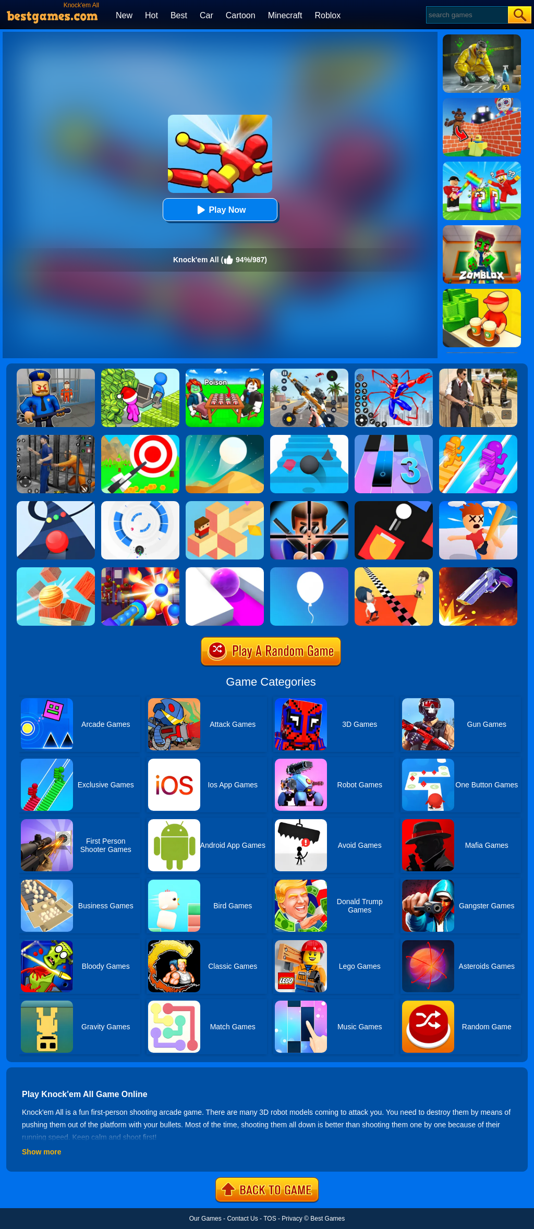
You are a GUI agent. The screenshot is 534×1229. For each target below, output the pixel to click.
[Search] (466, 14)
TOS (269, 1218)
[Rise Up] (309, 571)
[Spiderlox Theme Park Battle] (394, 372)
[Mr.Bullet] (309, 504)
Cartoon (241, 15)
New (124, 15)
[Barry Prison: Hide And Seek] (56, 372)
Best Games (327, 1218)
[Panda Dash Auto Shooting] (309, 372)
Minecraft (285, 15)
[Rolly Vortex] (140, 504)
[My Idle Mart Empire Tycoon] (140, 372)
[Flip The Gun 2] (478, 571)
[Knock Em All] (140, 571)
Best (179, 15)
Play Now (220, 209)
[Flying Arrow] (140, 438)
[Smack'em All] (478, 504)
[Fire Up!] (394, 504)
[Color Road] (56, 504)
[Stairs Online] (309, 438)
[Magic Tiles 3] (394, 438)
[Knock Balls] (56, 571)
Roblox (327, 15)
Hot (151, 15)
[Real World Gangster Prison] (56, 438)
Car (206, 15)
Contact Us (242, 1218)
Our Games (205, 1218)
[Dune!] (225, 438)
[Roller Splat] (225, 571)
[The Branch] (225, 504)
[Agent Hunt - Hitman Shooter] (478, 372)
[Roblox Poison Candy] (225, 372)
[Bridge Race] (478, 438)
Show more (41, 1152)
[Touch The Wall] (394, 571)
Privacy (292, 1218)
